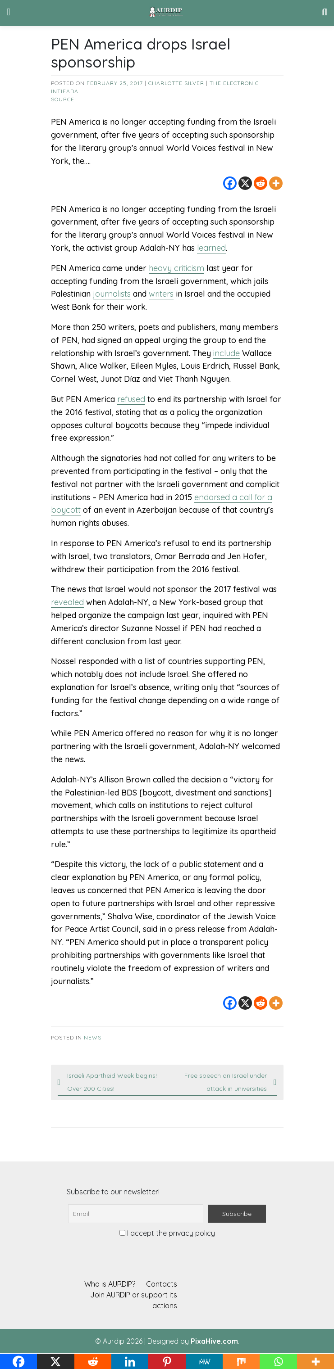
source (62, 99)
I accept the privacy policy (167, 1233)
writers (161, 294)
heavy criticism (176, 268)
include (226, 353)
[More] (276, 183)
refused (131, 399)
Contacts (161, 1283)
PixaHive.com (214, 1341)
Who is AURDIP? (109, 1283)
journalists (112, 294)
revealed (67, 602)
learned (211, 248)
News (92, 1037)
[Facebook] (230, 183)
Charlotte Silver (176, 83)
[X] (245, 183)
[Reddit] (260, 183)
